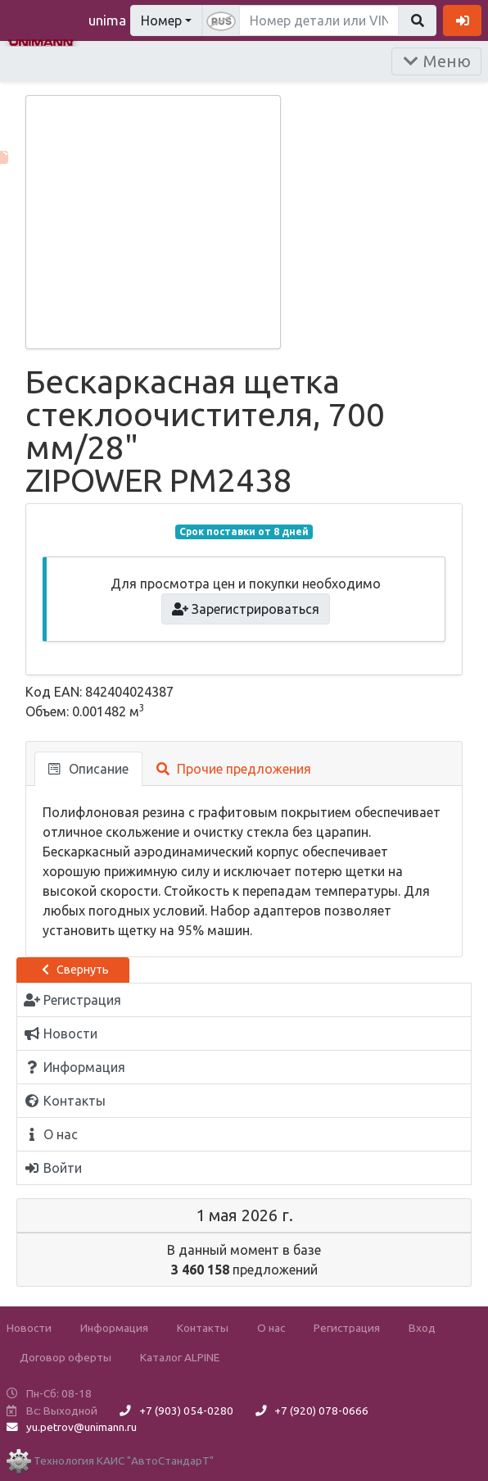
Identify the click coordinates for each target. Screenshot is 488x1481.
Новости (29, 1327)
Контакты (202, 1327)
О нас (271, 1327)
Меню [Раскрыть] (436, 61)
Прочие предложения (233, 768)
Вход (422, 1327)
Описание (88, 768)
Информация (114, 1327)
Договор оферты (65, 1357)
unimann (114, 20)
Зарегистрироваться (246, 609)
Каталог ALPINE (179, 1357)
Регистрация (347, 1327)
